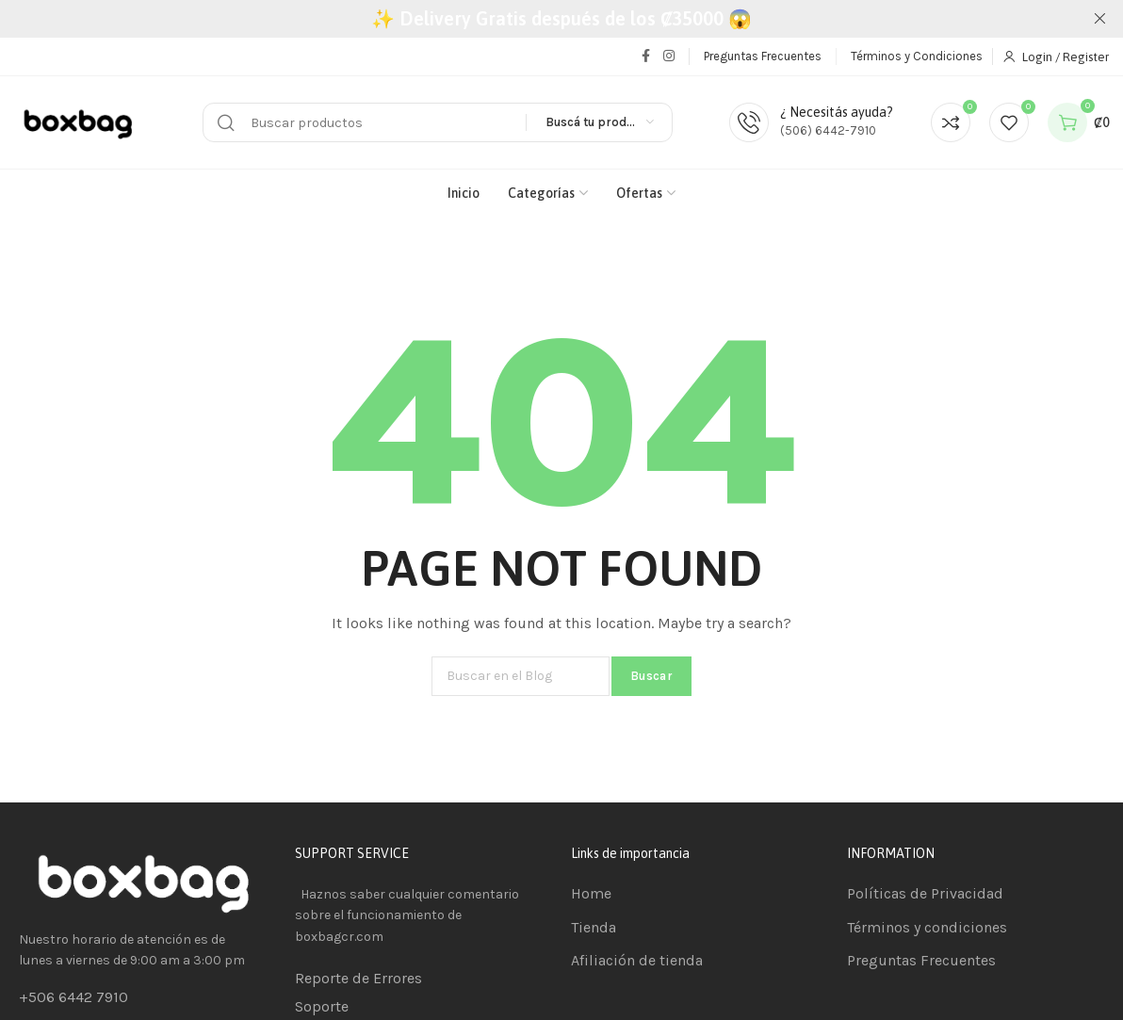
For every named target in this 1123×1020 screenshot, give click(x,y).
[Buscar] (438, 122)
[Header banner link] (561, 19)
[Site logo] (80, 123)
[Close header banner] (1099, 19)
